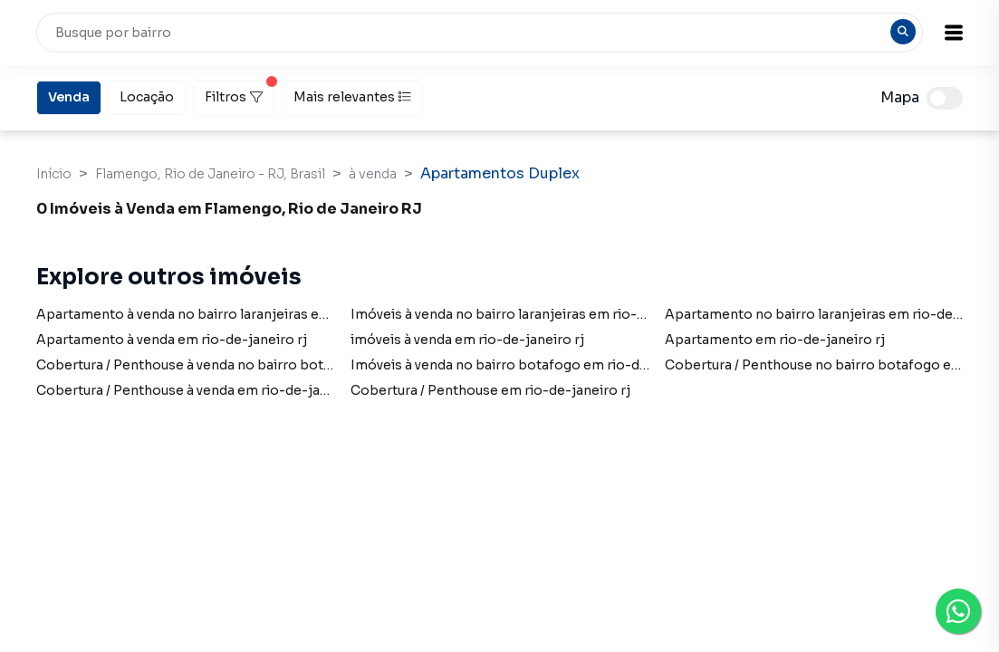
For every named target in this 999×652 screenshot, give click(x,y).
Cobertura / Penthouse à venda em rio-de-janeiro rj (201, 390)
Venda (69, 96)
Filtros (239, 92)
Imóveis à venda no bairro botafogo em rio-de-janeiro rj (532, 365)
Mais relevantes (352, 97)
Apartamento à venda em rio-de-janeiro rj (171, 339)
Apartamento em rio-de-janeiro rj (775, 339)
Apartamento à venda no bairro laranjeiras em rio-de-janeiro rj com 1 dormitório (295, 314)
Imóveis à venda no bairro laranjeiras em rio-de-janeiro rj (534, 314)
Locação (147, 96)
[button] (954, 33)
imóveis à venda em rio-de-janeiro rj (467, 339)
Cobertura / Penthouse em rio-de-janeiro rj (490, 390)
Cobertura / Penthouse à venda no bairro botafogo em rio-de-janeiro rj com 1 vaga (301, 365)
